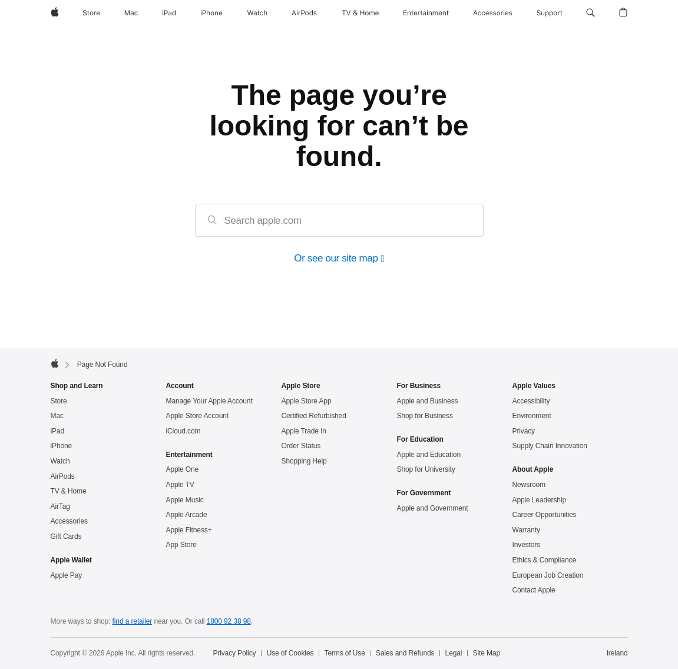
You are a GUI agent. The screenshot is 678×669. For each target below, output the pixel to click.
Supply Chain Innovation (549, 446)
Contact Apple (533, 590)
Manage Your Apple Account (209, 401)
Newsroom (528, 485)
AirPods (63, 476)
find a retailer (133, 621)
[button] (590, 13)
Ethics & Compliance (544, 560)
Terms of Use (345, 653)
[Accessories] (492, 13)
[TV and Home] (360, 13)
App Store (181, 545)
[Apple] (55, 13)
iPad (58, 431)
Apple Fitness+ (189, 530)
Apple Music (185, 500)
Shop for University (426, 469)
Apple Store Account (197, 416)
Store (59, 401)
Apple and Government (432, 508)
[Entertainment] (426, 13)
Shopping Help (304, 461)
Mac (57, 416)
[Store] (91, 13)
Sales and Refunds (405, 653)
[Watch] (257, 13)
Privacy (523, 431)
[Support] (549, 13)
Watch (60, 461)
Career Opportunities (544, 515)
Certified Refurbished (314, 416)
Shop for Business (425, 416)
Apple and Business (427, 401)
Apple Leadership (539, 500)
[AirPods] (304, 13)
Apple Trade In (304, 431)
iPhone (61, 446)
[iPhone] (211, 13)
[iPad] (169, 13)
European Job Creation (548, 575)
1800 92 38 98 (229, 621)
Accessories (69, 521)
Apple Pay (66, 575)
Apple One (182, 469)
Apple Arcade (186, 515)
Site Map (486, 653)
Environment (531, 416)
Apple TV (180, 485)
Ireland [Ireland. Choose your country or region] (617, 653)
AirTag (60, 506)
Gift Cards (66, 536)
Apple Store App (307, 401)
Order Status (301, 446)
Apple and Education (429, 455)
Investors (526, 545)
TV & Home (69, 491)
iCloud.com (183, 431)
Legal (453, 653)
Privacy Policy (234, 653)
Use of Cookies (290, 653)
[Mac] (131, 13)
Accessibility (531, 401)
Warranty (526, 530)
